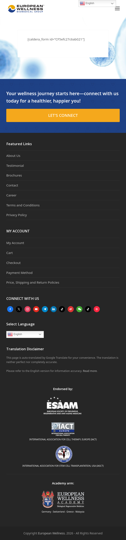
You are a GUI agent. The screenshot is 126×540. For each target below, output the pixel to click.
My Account (15, 243)
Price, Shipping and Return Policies (32, 282)
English (15, 334)
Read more (90, 371)
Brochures (14, 175)
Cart (9, 253)
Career (11, 195)
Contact (12, 185)
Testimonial (15, 165)
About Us (13, 155)
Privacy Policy (16, 215)
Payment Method (19, 272)
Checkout (13, 262)
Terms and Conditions (23, 205)
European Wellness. (51, 533)
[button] (117, 8)
